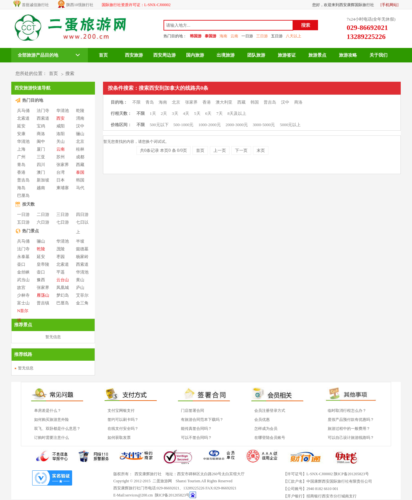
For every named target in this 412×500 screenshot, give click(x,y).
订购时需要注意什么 (51, 437)
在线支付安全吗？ (123, 428)
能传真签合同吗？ (196, 428)
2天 (164, 113)
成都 (80, 156)
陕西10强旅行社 (79, 5)
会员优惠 (262, 419)
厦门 (41, 149)
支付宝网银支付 (121, 410)
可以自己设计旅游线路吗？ (351, 437)
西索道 (43, 118)
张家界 (62, 164)
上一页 (219, 150)
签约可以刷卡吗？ (123, 419)
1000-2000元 (209, 124)
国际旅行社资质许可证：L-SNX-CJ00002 (136, 5)
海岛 (21, 187)
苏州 (60, 156)
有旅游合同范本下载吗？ (202, 419)
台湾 (60, 172)
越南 (41, 187)
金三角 (82, 303)
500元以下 (159, 124)
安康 (21, 133)
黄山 (80, 279)
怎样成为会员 (265, 428)
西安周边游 (164, 55)
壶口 (21, 264)
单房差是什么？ (47, 410)
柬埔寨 (62, 187)
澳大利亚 (224, 102)
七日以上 (82, 222)
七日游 (62, 222)
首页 (103, 55)
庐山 (80, 287)
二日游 (43, 214)
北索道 (23, 118)
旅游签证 (287, 55)
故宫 (21, 287)
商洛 (41, 133)
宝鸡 (41, 126)
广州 (21, 156)
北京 (80, 141)
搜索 (69, 73)
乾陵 (80, 110)
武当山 (23, 279)
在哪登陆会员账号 (269, 437)
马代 (80, 187)
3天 (175, 113)
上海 (21, 149)
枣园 (60, 256)
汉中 (80, 126)
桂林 (80, 149)
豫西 (41, 279)
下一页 (241, 150)
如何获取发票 (119, 437)
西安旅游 (134, 55)
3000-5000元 (264, 124)
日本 (60, 180)
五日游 (277, 36)
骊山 (80, 133)
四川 (41, 164)
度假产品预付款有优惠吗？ (351, 419)
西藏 (80, 164)
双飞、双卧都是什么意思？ (57, 428)
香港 (21, 172)
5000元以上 (290, 124)
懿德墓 (82, 248)
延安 (21, 126)
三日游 (262, 36)
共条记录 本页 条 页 (163, 150)
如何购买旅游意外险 (51, 419)
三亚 (41, 156)
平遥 (60, 272)
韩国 (80, 180)
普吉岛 (23, 180)
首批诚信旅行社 (35, 5)
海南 (223, 36)
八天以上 (293, 36)
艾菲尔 (82, 295)
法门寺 (43, 110)
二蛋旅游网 (162, 481)
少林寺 (23, 295)
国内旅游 (195, 55)
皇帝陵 (43, 264)
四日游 (82, 214)
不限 (136, 102)
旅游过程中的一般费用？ (349, 428)
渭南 (80, 118)
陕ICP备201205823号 (172, 495)
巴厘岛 (23, 195)
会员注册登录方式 (269, 410)
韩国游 (195, 36)
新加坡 (43, 180)
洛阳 (60, 133)
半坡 (80, 241)
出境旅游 (226, 55)
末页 (261, 150)
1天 (153, 113)
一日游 (247, 36)
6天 (208, 113)
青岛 (21, 164)
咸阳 (60, 126)
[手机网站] (389, 5)
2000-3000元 (237, 124)
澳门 (41, 172)
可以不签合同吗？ (196, 437)
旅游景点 (317, 55)
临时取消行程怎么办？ (347, 410)
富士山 (23, 303)
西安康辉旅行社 (148, 474)
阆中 (41, 141)
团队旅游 (256, 55)
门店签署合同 (192, 410)
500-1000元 (183, 124)
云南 (234, 36)
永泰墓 (23, 256)
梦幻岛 (62, 295)
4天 (186, 113)
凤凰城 (62, 287)
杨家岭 (82, 256)
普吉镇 (43, 303)
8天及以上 (237, 113)
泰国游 (210, 36)
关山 (60, 141)
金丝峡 (23, 272)
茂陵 (60, 248)
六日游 (43, 222)
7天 (219, 113)
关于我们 (379, 55)
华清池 (62, 110)
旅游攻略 (348, 55)
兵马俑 (23, 110)
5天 (197, 113)
